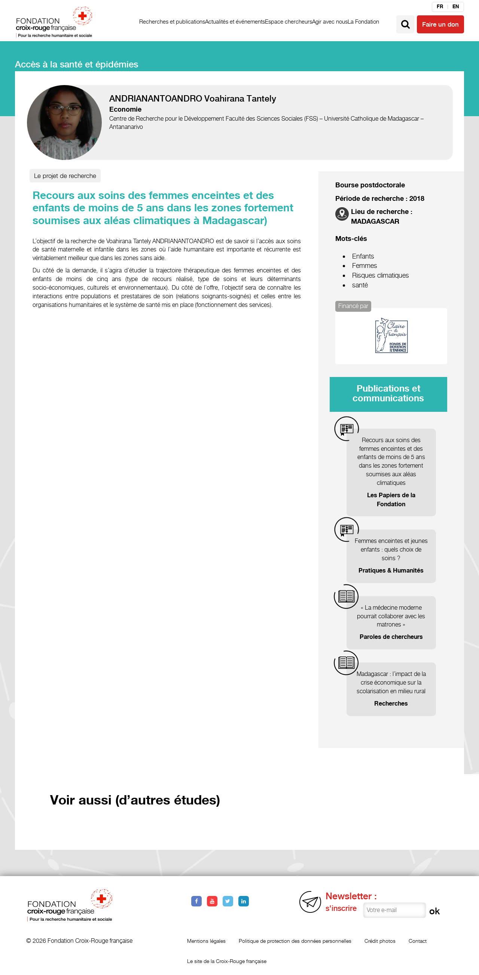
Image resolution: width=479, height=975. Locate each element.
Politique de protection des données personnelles (295, 941)
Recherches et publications (172, 21)
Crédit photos (380, 941)
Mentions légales (206, 941)
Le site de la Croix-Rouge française (226, 961)
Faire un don (440, 24)
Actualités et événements (235, 21)
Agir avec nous (330, 21)
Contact (418, 941)
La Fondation (363, 21)
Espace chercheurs (288, 21)
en (455, 7)
